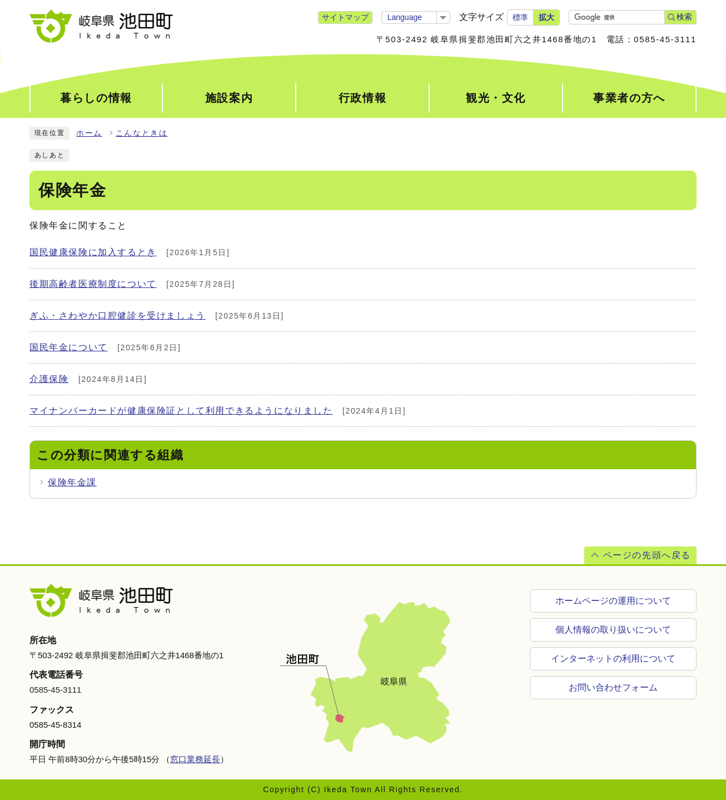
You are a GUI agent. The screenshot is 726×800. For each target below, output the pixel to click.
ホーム (89, 133)
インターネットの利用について (613, 658)
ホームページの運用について (613, 600)
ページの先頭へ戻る (647, 555)
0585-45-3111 (55, 689)
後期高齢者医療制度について (93, 284)
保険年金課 (72, 482)
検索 (684, 16)
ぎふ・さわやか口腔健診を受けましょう (117, 315)
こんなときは (142, 133)
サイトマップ (345, 17)
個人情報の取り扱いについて (613, 629)
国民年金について (68, 347)
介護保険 (48, 379)
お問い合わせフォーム (613, 687)
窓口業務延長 (195, 759)
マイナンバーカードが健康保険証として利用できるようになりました (181, 410)
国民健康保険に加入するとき (93, 252)
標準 (520, 17)
